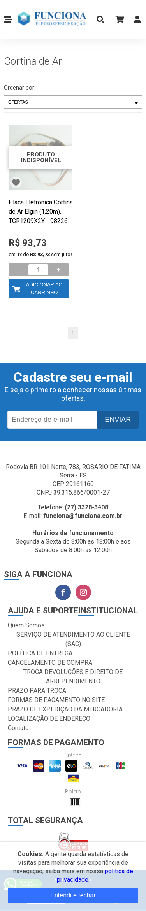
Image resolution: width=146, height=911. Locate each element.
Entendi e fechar (73, 895)
